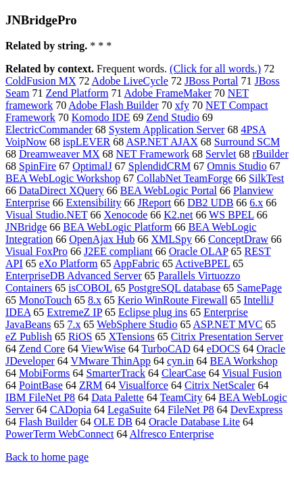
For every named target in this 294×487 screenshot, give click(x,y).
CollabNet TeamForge (184, 178)
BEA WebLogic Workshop (62, 178)
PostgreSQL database (174, 288)
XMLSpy (171, 239)
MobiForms (44, 373)
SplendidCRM (159, 166)
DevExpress (256, 409)
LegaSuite (129, 409)
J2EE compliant (118, 251)
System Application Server (167, 129)
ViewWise (103, 348)
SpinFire (37, 166)
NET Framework (153, 154)
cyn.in (180, 361)
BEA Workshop (243, 361)
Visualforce (143, 385)
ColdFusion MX (40, 81)
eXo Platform (68, 263)
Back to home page (47, 457)
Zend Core (42, 348)
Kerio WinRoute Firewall (173, 300)
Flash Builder (48, 421)
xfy (182, 105)
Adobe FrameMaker (168, 93)
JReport (155, 202)
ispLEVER (86, 141)
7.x (74, 324)
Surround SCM (247, 141)
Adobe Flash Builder (113, 105)
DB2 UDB (210, 202)
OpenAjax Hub (101, 239)
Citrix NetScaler (220, 385)
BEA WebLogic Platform (117, 227)
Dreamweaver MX (59, 154)
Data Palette (117, 397)
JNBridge (26, 227)
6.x (256, 202)
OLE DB (113, 421)
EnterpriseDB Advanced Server (73, 275)
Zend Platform (77, 93)
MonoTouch (45, 300)
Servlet (220, 154)
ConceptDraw (238, 239)
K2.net (178, 215)
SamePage (259, 288)
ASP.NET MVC (228, 324)
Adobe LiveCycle (130, 81)
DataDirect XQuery (61, 190)
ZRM (91, 385)
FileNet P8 (191, 409)
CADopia (70, 409)
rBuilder (270, 154)
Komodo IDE (101, 117)
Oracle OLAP (198, 251)
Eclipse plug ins (152, 312)
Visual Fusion (251, 373)
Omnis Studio (236, 166)
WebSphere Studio (137, 324)
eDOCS (224, 348)
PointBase (41, 385)
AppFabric (137, 263)
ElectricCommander (49, 129)
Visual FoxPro (36, 251)
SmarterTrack (116, 373)
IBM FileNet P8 (40, 397)
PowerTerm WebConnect (59, 434)
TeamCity (181, 397)
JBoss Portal (212, 81)
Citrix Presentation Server (227, 336)
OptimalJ (92, 166)
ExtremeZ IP (74, 312)
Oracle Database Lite (194, 421)
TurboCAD (165, 348)
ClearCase (184, 373)
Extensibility (94, 202)
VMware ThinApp (111, 361)
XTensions (131, 336)
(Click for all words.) (215, 68)
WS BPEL (231, 215)
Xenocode (125, 215)
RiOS (80, 336)
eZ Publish (28, 336)
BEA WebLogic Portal (168, 190)
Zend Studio (172, 117)
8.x (94, 300)
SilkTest (266, 178)
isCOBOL (90, 288)
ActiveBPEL (202, 263)
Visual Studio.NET (46, 215)
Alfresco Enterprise (172, 434)
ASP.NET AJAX (161, 141)
